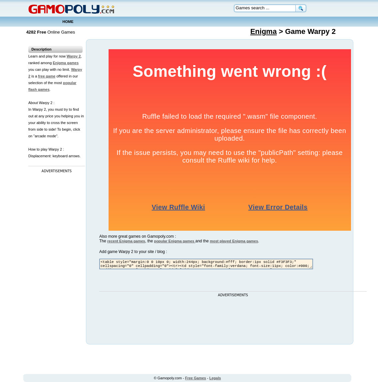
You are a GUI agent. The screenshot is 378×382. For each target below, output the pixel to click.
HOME (68, 22)
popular (69, 83)
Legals (215, 378)
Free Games (195, 378)
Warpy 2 (74, 56)
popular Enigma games (174, 241)
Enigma (263, 31)
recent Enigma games (126, 241)
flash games (39, 89)
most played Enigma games (234, 241)
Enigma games (66, 63)
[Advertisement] (55, 274)
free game (46, 76)
